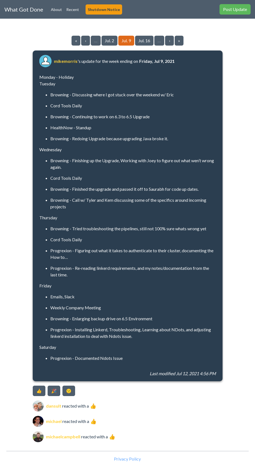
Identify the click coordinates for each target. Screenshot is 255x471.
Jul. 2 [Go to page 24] (109, 40)
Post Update (235, 9)
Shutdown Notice (104, 9)
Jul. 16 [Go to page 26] (144, 40)
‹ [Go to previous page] (85, 40)
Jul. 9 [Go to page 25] (126, 40)
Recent (72, 9)
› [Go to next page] (169, 40)
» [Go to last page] (179, 40)
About (56, 9)
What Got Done (23, 9)
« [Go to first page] (76, 40)
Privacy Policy (127, 458)
